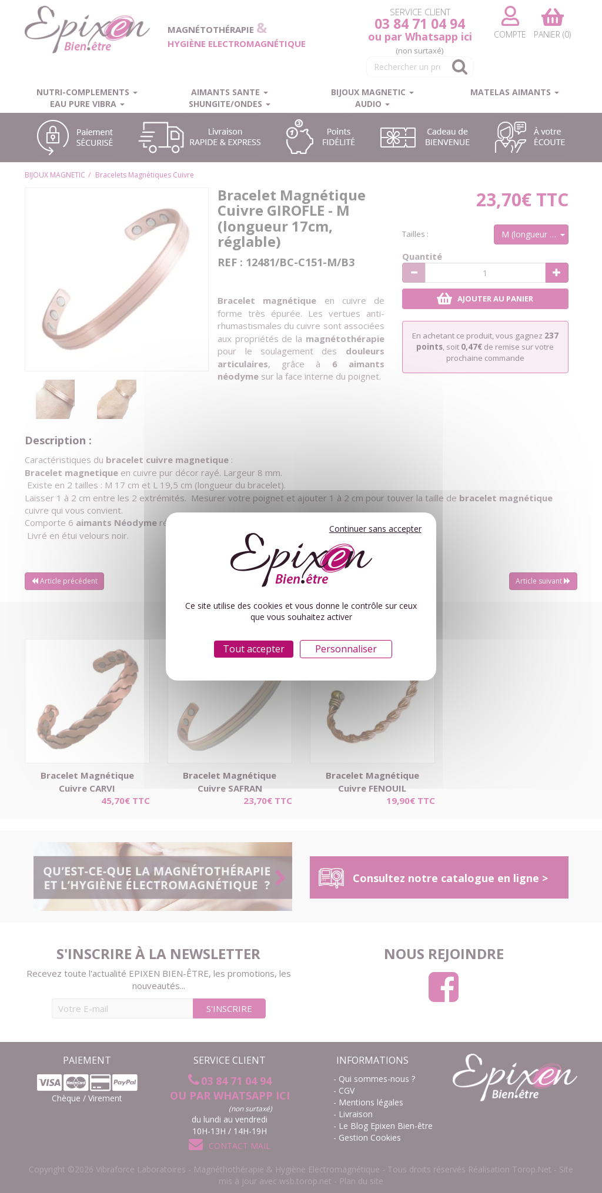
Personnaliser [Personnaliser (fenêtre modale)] (346, 648)
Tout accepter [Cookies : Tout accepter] (254, 648)
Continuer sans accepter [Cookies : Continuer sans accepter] (375, 528)
